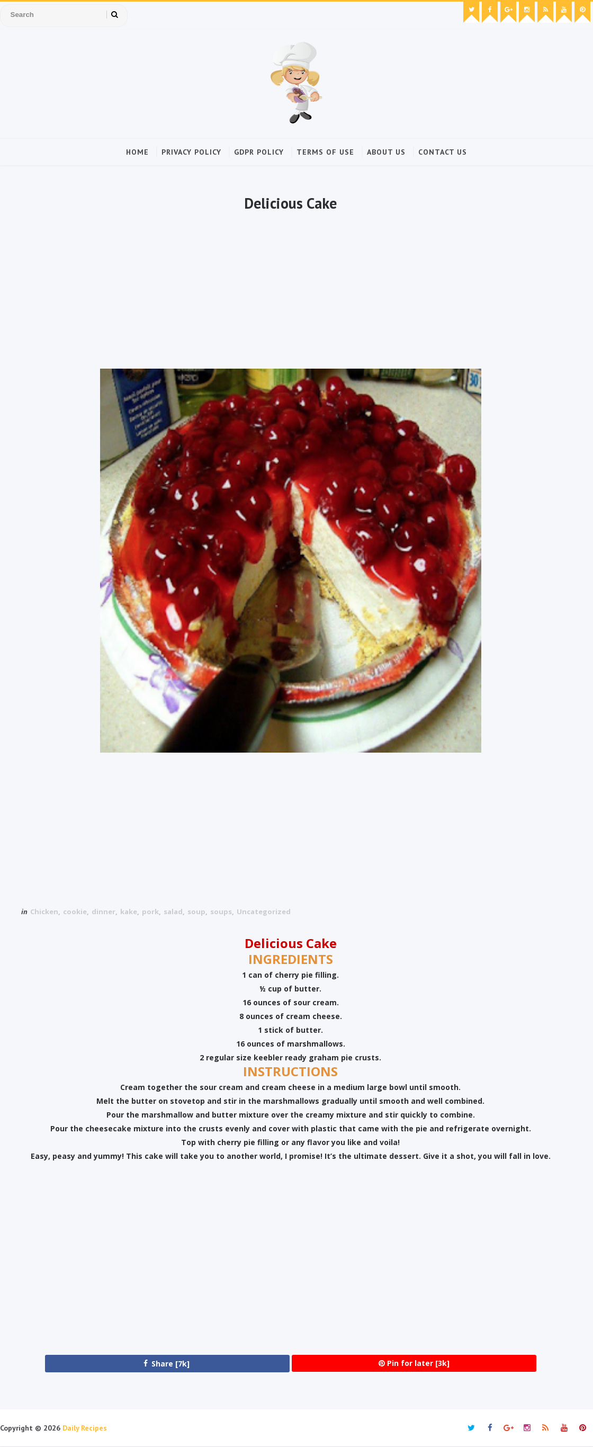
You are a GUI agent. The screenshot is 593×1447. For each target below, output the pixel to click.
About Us (386, 152)
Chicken (44, 911)
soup (196, 911)
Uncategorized (264, 911)
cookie (75, 911)
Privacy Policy (191, 152)
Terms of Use (325, 152)
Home (137, 152)
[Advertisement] (290, 292)
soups (221, 911)
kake (128, 911)
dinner (103, 911)
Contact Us (442, 152)
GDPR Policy (259, 152)
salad (173, 911)
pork (150, 911)
